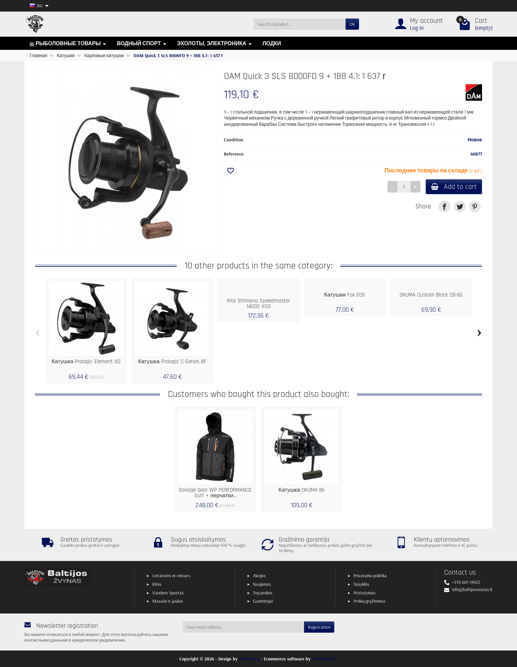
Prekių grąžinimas (369, 601)
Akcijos (259, 576)
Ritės (157, 584)
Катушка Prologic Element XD (86, 361)
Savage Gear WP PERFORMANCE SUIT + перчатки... (215, 492)
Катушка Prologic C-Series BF (172, 361)
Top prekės (262, 593)
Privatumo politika (370, 576)
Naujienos (262, 584)
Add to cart (454, 187)
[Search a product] (300, 24)
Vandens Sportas (168, 593)
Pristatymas (364, 593)
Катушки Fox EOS (344, 294)
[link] (444, 206)
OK (352, 24)
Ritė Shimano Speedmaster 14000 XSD (258, 303)
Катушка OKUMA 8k (302, 490)
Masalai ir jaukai (167, 601)
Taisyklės (361, 584)
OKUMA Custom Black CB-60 (431, 294)
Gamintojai (263, 601)
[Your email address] (243, 627)
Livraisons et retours (171, 576)
